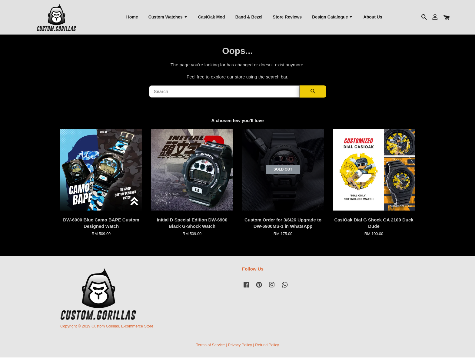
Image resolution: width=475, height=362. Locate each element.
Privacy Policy (240, 349)
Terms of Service (210, 349)
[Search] (224, 96)
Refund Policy (267, 349)
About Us (373, 18)
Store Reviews (287, 18)
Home (132, 18)
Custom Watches (168, 18)
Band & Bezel (248, 18)
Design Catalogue (332, 18)
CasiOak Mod (211, 18)
